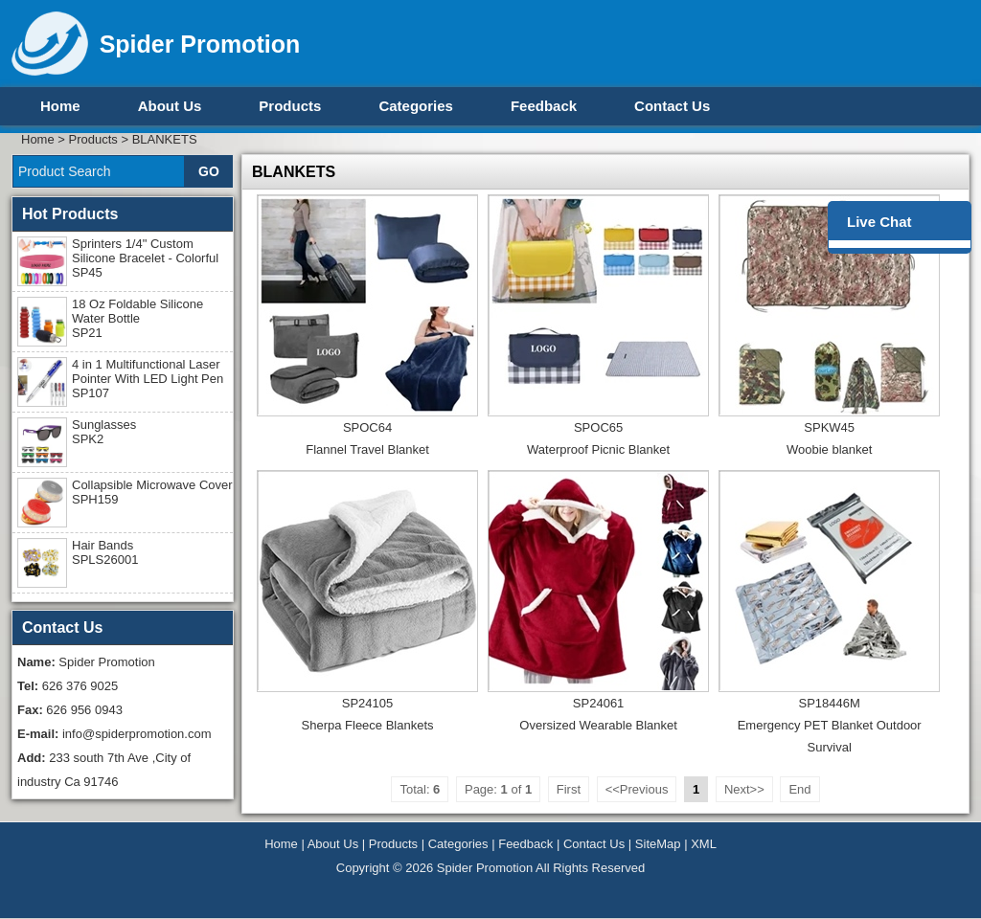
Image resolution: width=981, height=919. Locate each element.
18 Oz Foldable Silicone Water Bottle (137, 318)
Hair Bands (105, 552)
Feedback (544, 106)
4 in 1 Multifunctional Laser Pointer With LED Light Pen (147, 378)
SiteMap (658, 844)
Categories (415, 106)
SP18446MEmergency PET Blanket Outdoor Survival (830, 725)
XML (704, 844)
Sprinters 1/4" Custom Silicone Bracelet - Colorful (145, 258)
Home (60, 106)
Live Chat (879, 221)
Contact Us (672, 106)
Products (290, 106)
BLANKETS (164, 139)
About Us (170, 106)
